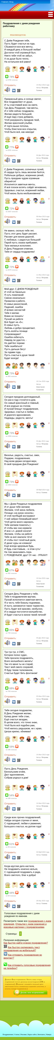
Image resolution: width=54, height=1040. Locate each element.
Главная (4, 2)
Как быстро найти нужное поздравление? (26, 943)
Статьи (16, 1034)
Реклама (23, 1034)
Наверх (48, 1034)
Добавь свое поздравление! (32, 992)
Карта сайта (32, 1034)
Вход (11, 2)
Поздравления (8, 1034)
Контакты (41, 1034)
